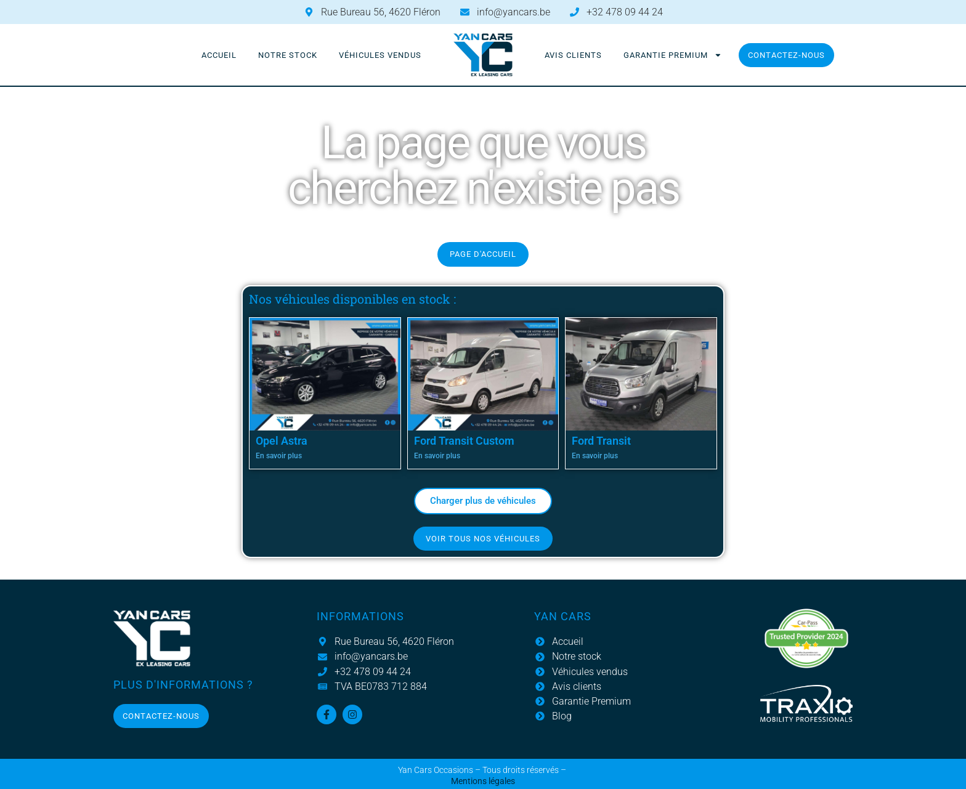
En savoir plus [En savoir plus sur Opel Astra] (279, 455)
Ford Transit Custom (464, 440)
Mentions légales (483, 781)
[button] (483, 501)
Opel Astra (281, 440)
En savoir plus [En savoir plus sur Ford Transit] (595, 455)
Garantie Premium (672, 55)
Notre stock (287, 55)
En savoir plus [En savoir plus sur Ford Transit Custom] (437, 455)
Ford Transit (601, 440)
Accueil (219, 55)
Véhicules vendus (380, 55)
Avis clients (573, 55)
